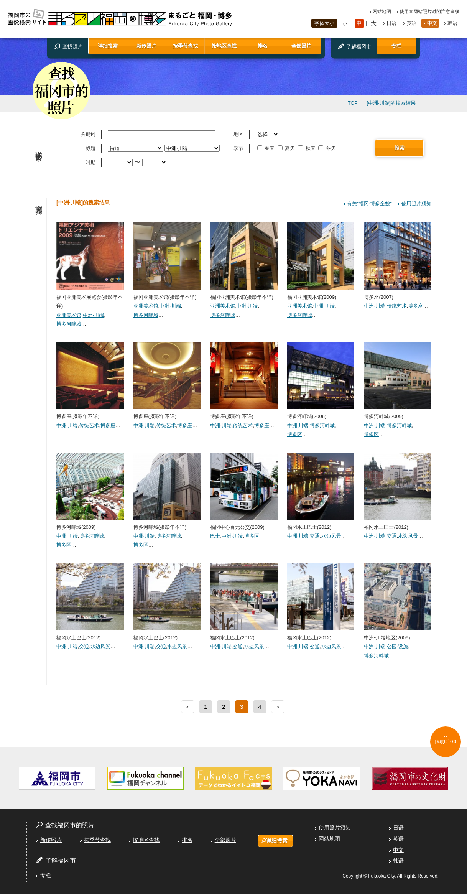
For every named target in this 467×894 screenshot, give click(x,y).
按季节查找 (185, 46)
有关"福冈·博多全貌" (369, 203)
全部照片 (301, 46)
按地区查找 (224, 46)
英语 (412, 23)
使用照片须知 (416, 203)
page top (448, 743)
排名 (263, 46)
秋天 (307, 148)
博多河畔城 (68, 324)
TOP (352, 103)
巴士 (215, 536)
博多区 (294, 434)
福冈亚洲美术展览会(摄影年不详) (90, 297)
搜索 (400, 148)
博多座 (415, 306)
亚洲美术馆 (68, 315)
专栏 (396, 46)
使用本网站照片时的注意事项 (429, 11)
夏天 (287, 148)
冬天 (327, 148)
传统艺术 (397, 306)
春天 (266, 148)
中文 (432, 23)
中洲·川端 (93, 315)
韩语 (452, 23)
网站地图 (382, 11)
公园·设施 (397, 646)
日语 (391, 23)
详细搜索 (108, 46)
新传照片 (146, 46)
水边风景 (331, 536)
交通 (315, 536)
